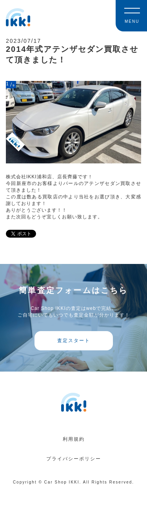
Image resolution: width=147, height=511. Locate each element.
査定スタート (73, 340)
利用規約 (74, 439)
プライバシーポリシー (73, 459)
